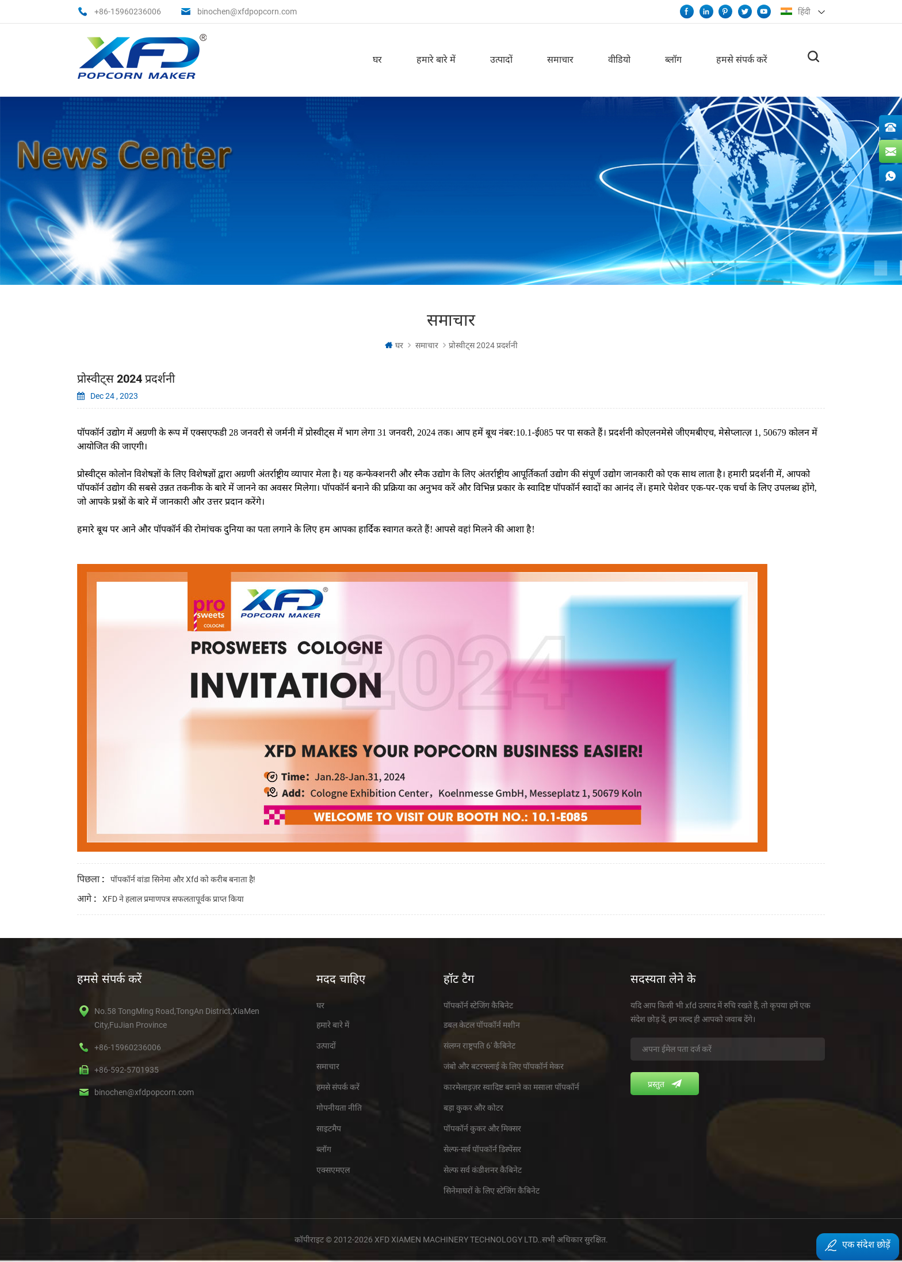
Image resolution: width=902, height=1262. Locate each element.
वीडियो (619, 57)
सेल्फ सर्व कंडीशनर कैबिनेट (483, 1168)
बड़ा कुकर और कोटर (473, 1106)
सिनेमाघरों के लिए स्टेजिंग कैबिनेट (492, 1189)
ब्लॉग (673, 57)
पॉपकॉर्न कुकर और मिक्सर (482, 1127)
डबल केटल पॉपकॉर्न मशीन (482, 1023)
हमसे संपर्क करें (741, 57)
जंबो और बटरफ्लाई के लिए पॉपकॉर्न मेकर (504, 1065)
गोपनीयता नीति (339, 1106)
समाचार (560, 57)
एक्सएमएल (333, 1168)
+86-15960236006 (127, 11)
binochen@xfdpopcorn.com (247, 11)
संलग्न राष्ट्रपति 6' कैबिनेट (479, 1044)
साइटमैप (328, 1127)
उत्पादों (501, 57)
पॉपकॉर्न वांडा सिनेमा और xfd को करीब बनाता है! (182, 878)
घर (377, 57)
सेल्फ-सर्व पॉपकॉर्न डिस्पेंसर (482, 1148)
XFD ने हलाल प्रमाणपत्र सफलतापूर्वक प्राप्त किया (173, 897)
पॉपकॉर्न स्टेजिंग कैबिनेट (478, 1004)
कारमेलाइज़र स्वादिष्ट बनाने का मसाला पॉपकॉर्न (511, 1086)
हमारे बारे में (436, 57)
